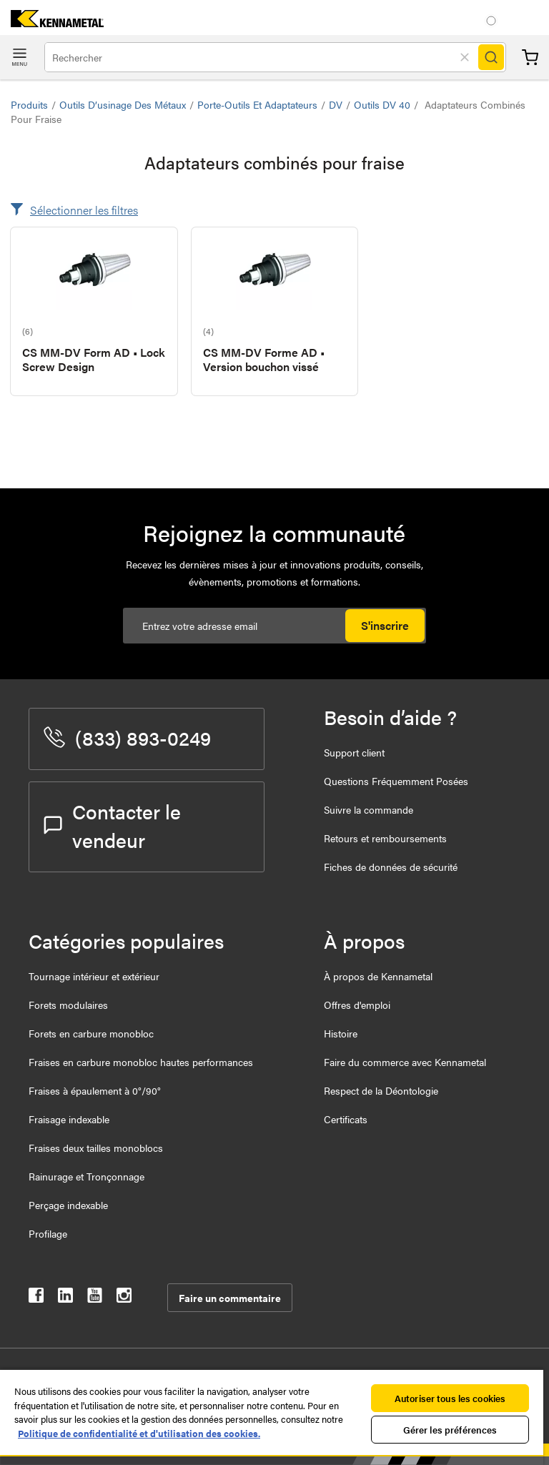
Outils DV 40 (382, 104)
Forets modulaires (68, 1004)
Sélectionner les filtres (84, 210)
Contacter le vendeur (112, 825)
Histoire (340, 1033)
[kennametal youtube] (94, 1298)
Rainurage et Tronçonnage (86, 1176)
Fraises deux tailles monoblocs (96, 1147)
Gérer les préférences (450, 1429)
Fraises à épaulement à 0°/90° (95, 1090)
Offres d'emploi (357, 1004)
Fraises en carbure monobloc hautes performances (141, 1062)
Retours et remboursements (385, 838)
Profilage (48, 1233)
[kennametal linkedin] (65, 1298)
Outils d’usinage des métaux (122, 104)
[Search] (491, 57)
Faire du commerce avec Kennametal (405, 1062)
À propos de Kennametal (378, 976)
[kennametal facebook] (36, 1298)
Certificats (345, 1119)
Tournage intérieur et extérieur (94, 976)
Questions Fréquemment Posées (396, 781)
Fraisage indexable (69, 1119)
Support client (354, 752)
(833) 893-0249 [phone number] (127, 737)
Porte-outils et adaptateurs (257, 104)
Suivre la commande (368, 809)
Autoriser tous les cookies (450, 1398)
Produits (29, 104)
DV (335, 104)
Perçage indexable (68, 1205)
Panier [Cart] (530, 57)
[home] (52, 22)
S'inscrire (385, 625)
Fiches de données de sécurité (391, 866)
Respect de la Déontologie (381, 1090)
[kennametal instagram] (124, 1298)
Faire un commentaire (230, 1298)
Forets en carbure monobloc (91, 1033)
